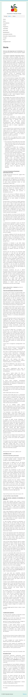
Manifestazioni (6, 32)
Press (4, 39)
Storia (4, 21)
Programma (5, 26)
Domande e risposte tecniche (9, 36)
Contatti (4, 37)
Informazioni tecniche (7, 34)
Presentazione (6, 23)
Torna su (25, 694)
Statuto (4, 24)
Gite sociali (5, 30)
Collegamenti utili (6, 41)
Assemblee (5, 28)
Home (4, 19)
